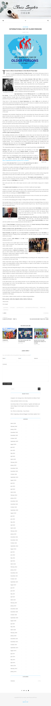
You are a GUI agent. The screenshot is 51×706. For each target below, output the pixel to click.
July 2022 (13, 552)
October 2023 (14, 507)
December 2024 (14, 468)
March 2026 (13, 423)
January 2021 (13, 605)
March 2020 (13, 629)
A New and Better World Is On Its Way (19, 401)
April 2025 (13, 456)
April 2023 (13, 525)
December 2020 (14, 608)
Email (19, 358)
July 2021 (13, 587)
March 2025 (13, 459)
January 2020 (13, 635)
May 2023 (13, 522)
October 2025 (14, 438)
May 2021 (13, 593)
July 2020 (13, 623)
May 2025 (13, 453)
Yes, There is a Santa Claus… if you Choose (20, 411)
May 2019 (13, 659)
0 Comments (45, 313)
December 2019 (14, 638)
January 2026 (13, 429)
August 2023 (13, 513)
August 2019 (13, 650)
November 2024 (14, 471)
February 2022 (14, 566)
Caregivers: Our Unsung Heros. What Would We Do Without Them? (25, 398)
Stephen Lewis (42, 307)
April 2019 (13, 662)
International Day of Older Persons (32, 307)
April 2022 (13, 561)
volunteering (5, 309)
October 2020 (14, 614)
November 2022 (14, 540)
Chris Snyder (25, 7)
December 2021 (14, 572)
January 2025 (13, 465)
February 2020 (14, 632)
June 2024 (13, 486)
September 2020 (14, 617)
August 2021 (13, 584)
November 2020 (14, 611)
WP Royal (35, 697)
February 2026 (14, 426)
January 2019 (13, 671)
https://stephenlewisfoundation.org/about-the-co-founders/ (16, 160)
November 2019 (14, 641)
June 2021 (13, 590)
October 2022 (14, 543)
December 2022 (14, 537)
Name (4, 358)
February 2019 (14, 668)
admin (5, 313)
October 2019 (14, 644)
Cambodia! (5, 340)
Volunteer (25, 27)
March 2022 (13, 564)
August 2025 (13, 444)
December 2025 (14, 432)
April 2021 (13, 596)
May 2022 (13, 558)
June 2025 (13, 450)
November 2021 (14, 575)
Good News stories (20, 307)
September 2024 (14, 477)
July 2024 (13, 483)
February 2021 (14, 602)
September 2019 (14, 647)
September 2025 (14, 441)
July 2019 (13, 653)
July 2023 (13, 516)
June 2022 (13, 555)
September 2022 (14, 546)
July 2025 (13, 447)
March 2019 (13, 665)
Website (36, 358)
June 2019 (13, 656)
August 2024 (13, 480)
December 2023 (14, 501)
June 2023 (13, 519)
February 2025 (14, 462)
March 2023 (13, 528)
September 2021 (14, 581)
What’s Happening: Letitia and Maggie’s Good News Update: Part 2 (25, 414)
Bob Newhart (5, 307)
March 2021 (13, 599)
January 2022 (13, 570)
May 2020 (13, 626)
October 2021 (14, 578)
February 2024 (14, 495)
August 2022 (13, 549)
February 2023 (14, 531)
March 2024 (13, 492)
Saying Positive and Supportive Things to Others (40, 342)
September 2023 (14, 510)
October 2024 (14, 474)
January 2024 (13, 498)
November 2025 (14, 435)
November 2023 (14, 504)
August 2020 (13, 620)
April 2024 (13, 489)
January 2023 (13, 534)
